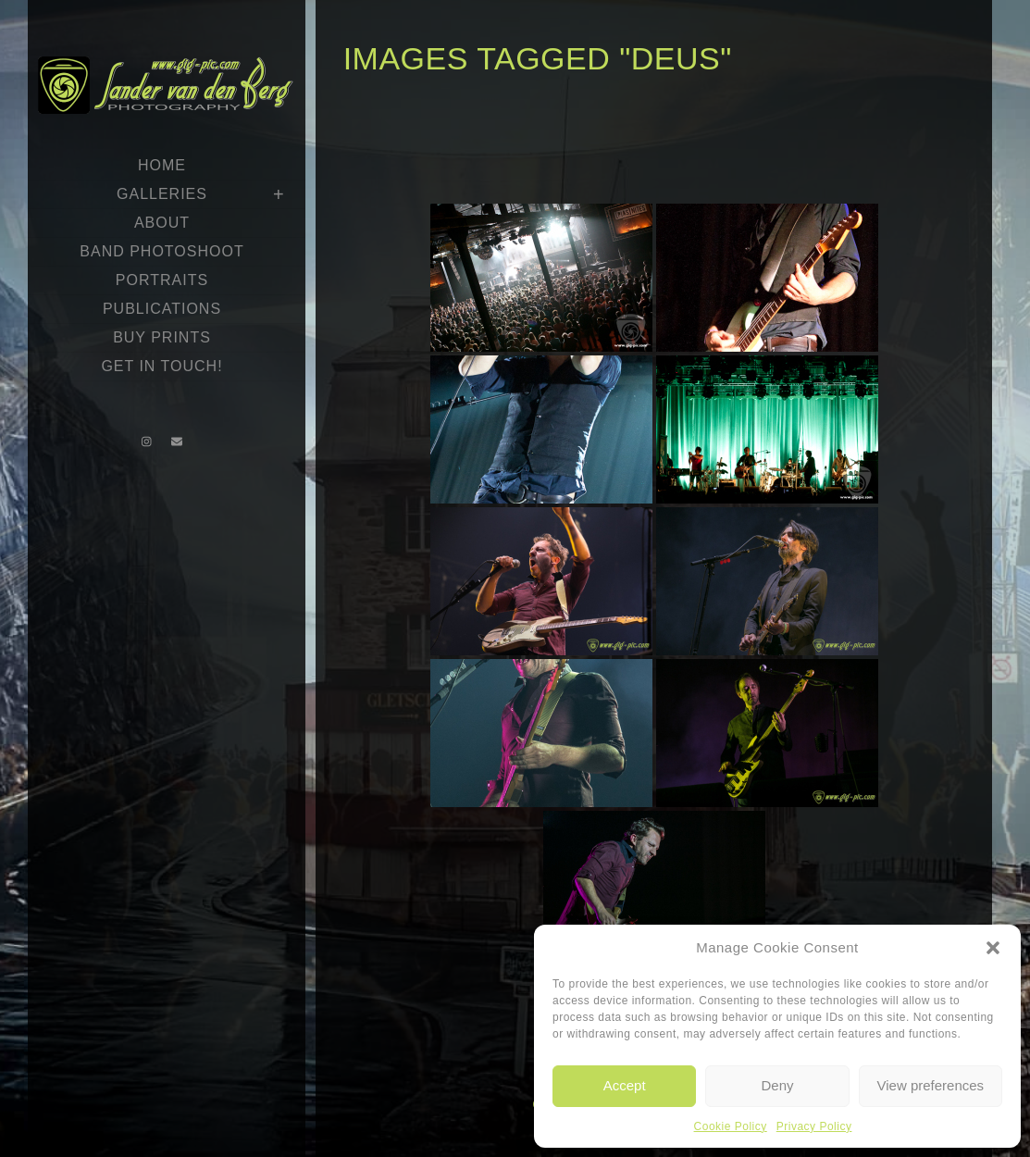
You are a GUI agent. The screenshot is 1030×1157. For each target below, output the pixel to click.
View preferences (931, 1085)
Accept (624, 1085)
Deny (777, 1085)
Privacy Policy (814, 1126)
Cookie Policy (730, 1126)
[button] (993, 948)
